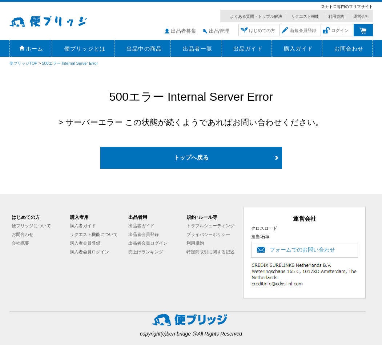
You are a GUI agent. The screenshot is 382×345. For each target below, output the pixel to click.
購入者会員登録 (85, 243)
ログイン (340, 30)
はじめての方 (262, 30)
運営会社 (361, 16)
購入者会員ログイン (89, 251)
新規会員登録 (303, 30)
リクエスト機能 (305, 16)
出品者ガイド (141, 225)
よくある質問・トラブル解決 (256, 16)
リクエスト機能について (94, 234)
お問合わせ (22, 234)
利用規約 (336, 16)
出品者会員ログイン (148, 243)
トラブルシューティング (210, 225)
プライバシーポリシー (208, 234)
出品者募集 (183, 31)
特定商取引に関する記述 (210, 251)
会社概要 (20, 243)
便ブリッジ (58, 20)
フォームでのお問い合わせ (302, 249)
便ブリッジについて (31, 225)
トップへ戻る (191, 158)
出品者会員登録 (143, 234)
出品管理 (219, 31)
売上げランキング (145, 251)
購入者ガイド (83, 225)
